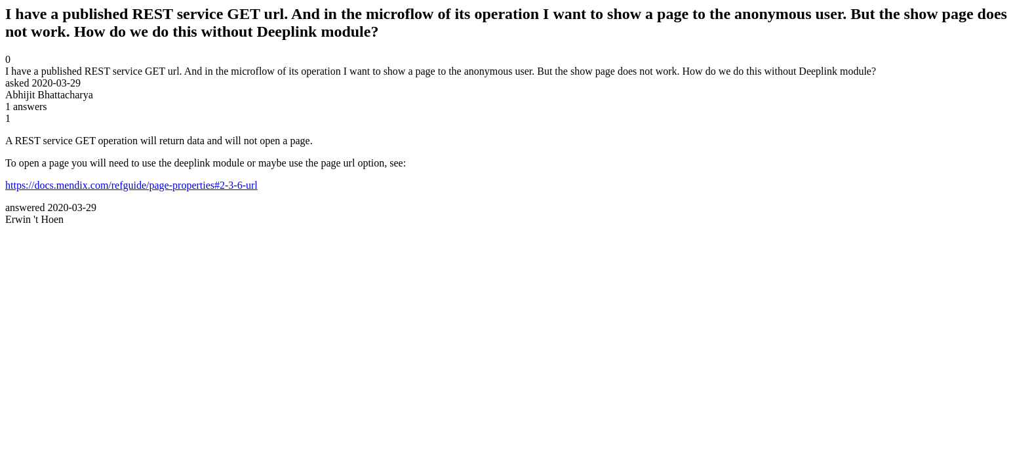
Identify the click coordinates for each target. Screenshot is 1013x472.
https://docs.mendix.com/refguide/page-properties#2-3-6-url (131, 185)
